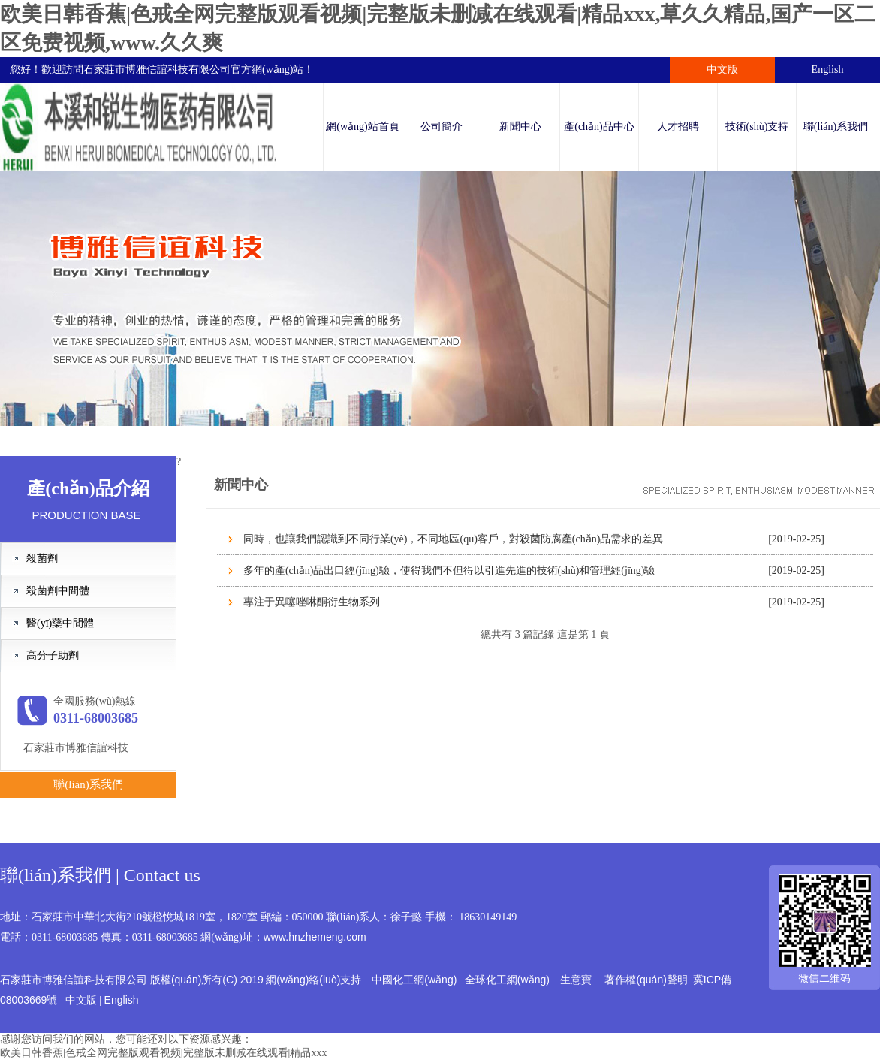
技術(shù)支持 (757, 126)
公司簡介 (441, 126)
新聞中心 (520, 126)
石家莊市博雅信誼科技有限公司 (157, 69)
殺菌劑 (42, 558)
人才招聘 (678, 126)
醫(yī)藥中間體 (60, 623)
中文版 (722, 69)
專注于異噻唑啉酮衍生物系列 (311, 602)
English (828, 69)
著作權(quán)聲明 (645, 980)
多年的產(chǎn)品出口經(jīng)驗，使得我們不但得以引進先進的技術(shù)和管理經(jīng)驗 (449, 570)
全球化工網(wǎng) (507, 980)
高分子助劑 (52, 655)
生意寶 (576, 980)
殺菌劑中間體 (57, 590)
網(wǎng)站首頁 (362, 126)
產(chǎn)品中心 (599, 126)
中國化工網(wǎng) (414, 980)
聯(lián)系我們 (835, 126)
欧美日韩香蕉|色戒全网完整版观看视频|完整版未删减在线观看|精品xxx (163, 1052)
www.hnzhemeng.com (315, 937)
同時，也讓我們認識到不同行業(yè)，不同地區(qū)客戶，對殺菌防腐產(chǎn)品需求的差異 (453, 539)
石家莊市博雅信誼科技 (75, 747)
